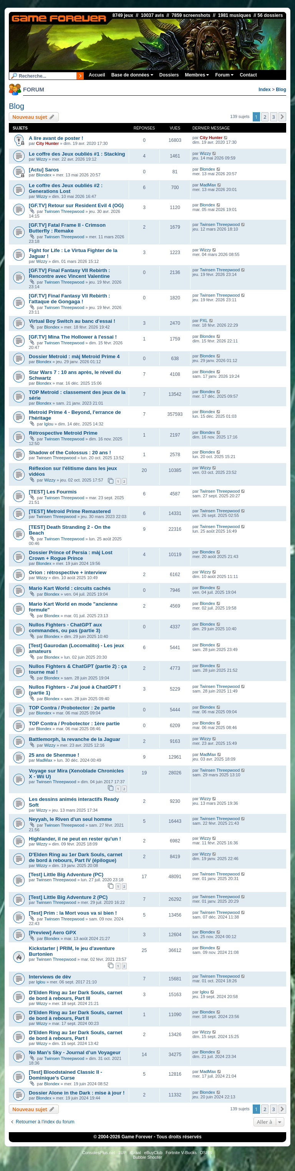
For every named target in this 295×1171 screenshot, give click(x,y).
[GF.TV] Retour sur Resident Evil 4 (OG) (76, 205)
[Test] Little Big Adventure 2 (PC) (68, 897)
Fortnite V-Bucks (181, 1152)
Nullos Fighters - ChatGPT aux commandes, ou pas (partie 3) (65, 627)
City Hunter (47, 143)
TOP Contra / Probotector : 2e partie (72, 708)
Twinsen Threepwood (64, 211)
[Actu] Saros (44, 170)
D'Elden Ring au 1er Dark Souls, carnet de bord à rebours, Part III (76, 995)
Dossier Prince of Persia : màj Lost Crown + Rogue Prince (71, 555)
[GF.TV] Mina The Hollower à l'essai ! (73, 337)
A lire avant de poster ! (56, 138)
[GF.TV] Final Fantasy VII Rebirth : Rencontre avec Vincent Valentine (69, 273)
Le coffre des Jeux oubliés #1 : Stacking (77, 154)
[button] (282, 116)
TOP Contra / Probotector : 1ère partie (74, 723)
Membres (197, 75)
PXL (204, 320)
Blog (281, 89)
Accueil (97, 75)
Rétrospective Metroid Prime (63, 433)
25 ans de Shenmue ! (54, 755)
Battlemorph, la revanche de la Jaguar (74, 739)
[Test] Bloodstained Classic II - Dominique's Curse (65, 1075)
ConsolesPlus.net (98, 1152)
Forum (224, 75)
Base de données (132, 75)
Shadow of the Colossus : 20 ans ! (70, 452)
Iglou (48, 424)
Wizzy (41, 159)
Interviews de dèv (50, 977)
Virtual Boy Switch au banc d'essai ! (72, 321)
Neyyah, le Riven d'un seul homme (70, 819)
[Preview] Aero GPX (52, 932)
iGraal (135, 1152)
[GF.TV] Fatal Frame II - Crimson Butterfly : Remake (67, 228)
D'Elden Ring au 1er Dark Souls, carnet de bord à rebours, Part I (76, 1035)
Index (264, 89)
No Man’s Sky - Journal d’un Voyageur (75, 1052)
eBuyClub (153, 1152)
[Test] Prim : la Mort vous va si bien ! (73, 913)
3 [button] (273, 116)
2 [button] (265, 116)
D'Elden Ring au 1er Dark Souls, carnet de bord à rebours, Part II (76, 1015)
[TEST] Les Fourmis (53, 492)
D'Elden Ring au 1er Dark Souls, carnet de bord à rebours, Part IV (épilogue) (76, 857)
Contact (248, 75)
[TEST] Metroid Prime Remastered (70, 511)
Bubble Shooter (147, 1157)
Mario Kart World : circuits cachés (70, 588)
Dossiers (169, 75)
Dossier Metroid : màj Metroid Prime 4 (74, 356)
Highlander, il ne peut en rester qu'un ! (75, 839)
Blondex (43, 175)
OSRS (206, 1152)
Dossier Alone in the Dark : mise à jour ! (76, 1093)
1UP (122, 1152)
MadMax (208, 185)
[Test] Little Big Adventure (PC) (66, 874)
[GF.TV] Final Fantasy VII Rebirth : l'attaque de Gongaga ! (69, 298)
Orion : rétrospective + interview (67, 572)
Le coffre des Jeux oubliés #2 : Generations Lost (66, 188)
